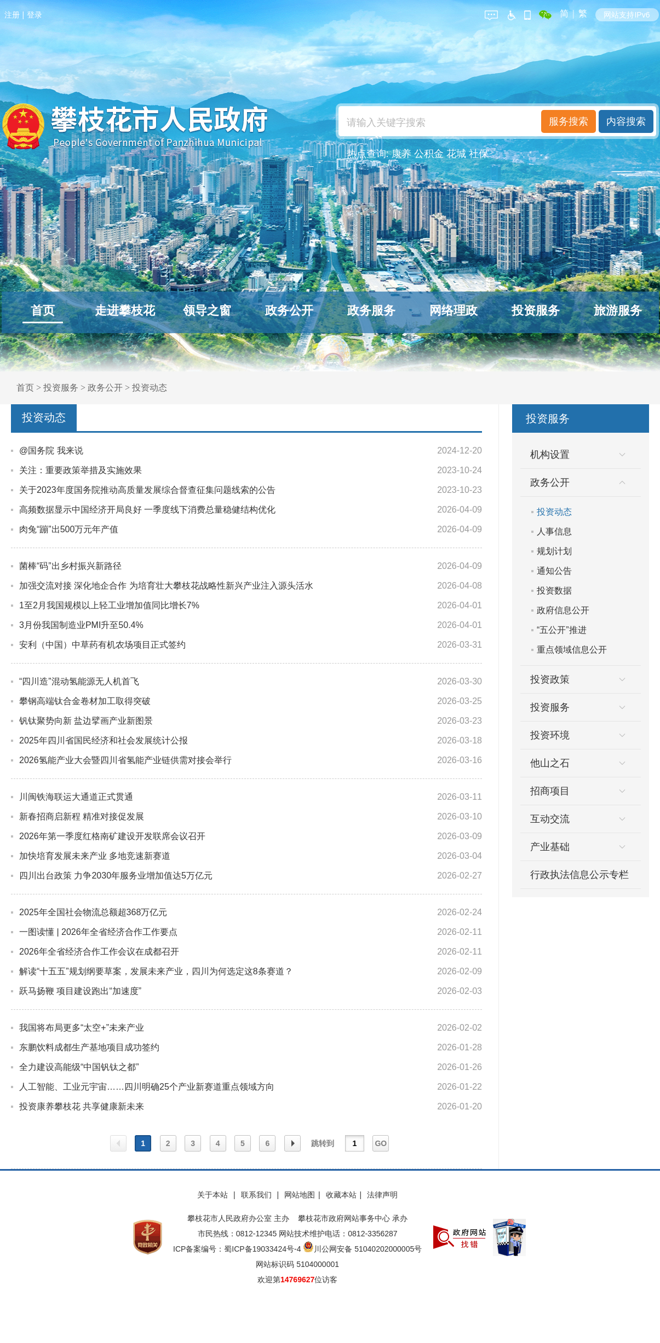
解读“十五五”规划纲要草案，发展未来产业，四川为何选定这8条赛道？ (156, 971)
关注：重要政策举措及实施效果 (80, 470)
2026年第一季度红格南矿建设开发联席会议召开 (112, 836)
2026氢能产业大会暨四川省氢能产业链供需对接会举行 (125, 760)
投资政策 (550, 679)
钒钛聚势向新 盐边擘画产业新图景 (86, 720)
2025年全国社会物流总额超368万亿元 (93, 912)
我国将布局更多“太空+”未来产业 (81, 1027)
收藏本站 (341, 1194)
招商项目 (550, 791)
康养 (401, 153)
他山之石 (550, 763)
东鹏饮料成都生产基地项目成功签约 (89, 1047)
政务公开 (289, 310)
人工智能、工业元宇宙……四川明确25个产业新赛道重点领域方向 (146, 1086)
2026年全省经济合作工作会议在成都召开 (99, 951)
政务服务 (371, 310)
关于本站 (213, 1194)
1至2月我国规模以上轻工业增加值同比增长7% (109, 605)
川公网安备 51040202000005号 (362, 1249)
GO (381, 1143)
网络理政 (453, 310)
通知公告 (554, 570)
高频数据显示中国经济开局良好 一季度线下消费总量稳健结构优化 (147, 509)
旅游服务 (618, 310)
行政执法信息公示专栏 (579, 874)
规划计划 (554, 551)
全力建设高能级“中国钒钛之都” (79, 1067)
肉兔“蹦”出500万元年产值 (68, 529)
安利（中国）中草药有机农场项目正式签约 (102, 644)
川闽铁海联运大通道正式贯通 (76, 796)
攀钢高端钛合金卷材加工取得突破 (85, 701)
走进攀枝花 (125, 310)
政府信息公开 (563, 610)
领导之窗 (207, 310)
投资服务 (536, 310)
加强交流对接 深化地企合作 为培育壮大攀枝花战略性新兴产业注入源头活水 (166, 585)
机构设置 (550, 454)
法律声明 (382, 1194)
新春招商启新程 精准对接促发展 (81, 816)
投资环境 (550, 735)
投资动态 (149, 387)
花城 (456, 153)
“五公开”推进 (562, 630)
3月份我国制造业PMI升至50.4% (81, 625)
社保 (479, 153)
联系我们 (257, 1194)
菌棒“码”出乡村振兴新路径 (70, 566)
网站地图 (299, 1194)
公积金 (429, 153)
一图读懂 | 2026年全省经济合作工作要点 (98, 932)
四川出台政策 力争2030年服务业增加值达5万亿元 (116, 875)
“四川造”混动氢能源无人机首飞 (79, 681)
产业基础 (550, 846)
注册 (12, 14)
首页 (43, 310)
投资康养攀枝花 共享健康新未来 (81, 1106)
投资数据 (554, 590)
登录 (34, 14)
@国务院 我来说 (51, 450)
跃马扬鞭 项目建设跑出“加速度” (80, 991)
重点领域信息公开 (572, 649)
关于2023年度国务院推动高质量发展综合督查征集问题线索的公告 (147, 490)
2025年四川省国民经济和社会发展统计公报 (103, 740)
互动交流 (550, 818)
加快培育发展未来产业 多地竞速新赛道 (94, 856)
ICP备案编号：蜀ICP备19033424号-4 (238, 1249)
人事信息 (554, 531)
